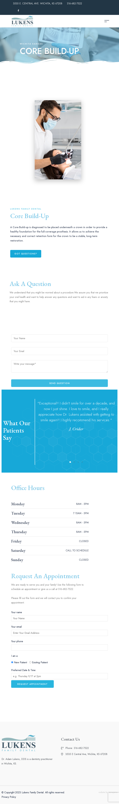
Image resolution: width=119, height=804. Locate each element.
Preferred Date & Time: (23, 670)
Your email (16, 627)
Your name (16, 612)
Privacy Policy (9, 797)
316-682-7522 (74, 3)
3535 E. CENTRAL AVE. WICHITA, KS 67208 (37, 3)
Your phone (17, 641)
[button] (25, 254)
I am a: (14, 656)
